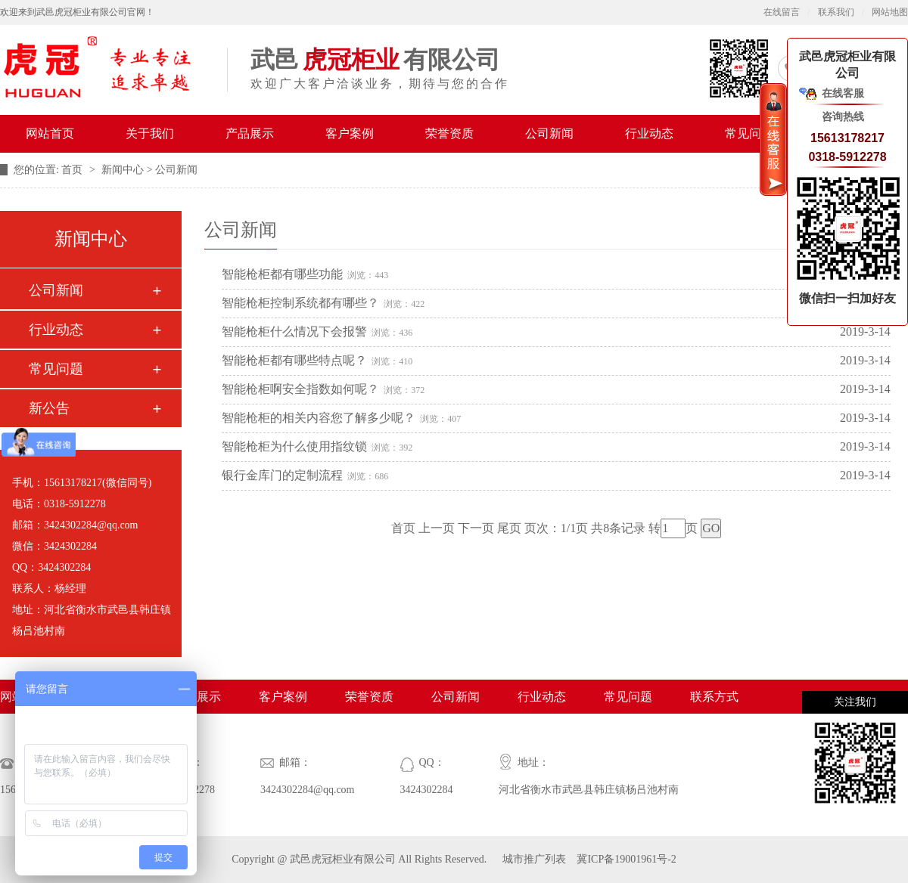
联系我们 (836, 12)
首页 (73, 169)
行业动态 (649, 133)
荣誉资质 (449, 133)
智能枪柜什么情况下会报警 (294, 331)
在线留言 (781, 12)
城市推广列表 (534, 859)
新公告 (49, 408)
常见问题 (749, 133)
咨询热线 (843, 116)
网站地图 (890, 12)
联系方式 (714, 696)
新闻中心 (122, 169)
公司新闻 (549, 133)
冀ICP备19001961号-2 (625, 859)
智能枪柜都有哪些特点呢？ (294, 360)
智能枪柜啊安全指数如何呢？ (300, 389)
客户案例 (349, 133)
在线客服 (843, 93)
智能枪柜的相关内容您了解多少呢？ (318, 417)
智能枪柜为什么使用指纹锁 (294, 446)
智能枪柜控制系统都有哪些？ (300, 302)
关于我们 (150, 133)
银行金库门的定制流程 (282, 475)
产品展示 (249, 133)
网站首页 (50, 133)
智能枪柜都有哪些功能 (282, 274)
